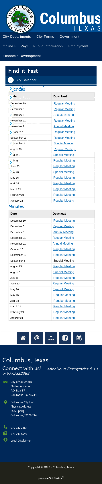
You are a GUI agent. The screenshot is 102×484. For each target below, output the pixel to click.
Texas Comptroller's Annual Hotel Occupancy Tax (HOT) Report (53, 143)
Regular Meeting (64, 177)
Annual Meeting (63, 232)
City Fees (22, 97)
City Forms (45, 36)
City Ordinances (27, 88)
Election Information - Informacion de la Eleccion (53, 115)
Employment (78, 46)
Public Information (48, 46)
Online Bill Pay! (15, 46)
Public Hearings (27, 123)
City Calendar (26, 80)
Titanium (54, 478)
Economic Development (22, 56)
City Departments (17, 36)
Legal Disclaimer (21, 440)
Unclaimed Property (30, 171)
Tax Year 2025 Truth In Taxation (39, 106)
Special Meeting (63, 272)
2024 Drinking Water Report (36, 162)
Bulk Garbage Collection (34, 154)
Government (69, 36)
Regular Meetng (63, 200)
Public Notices (26, 132)
